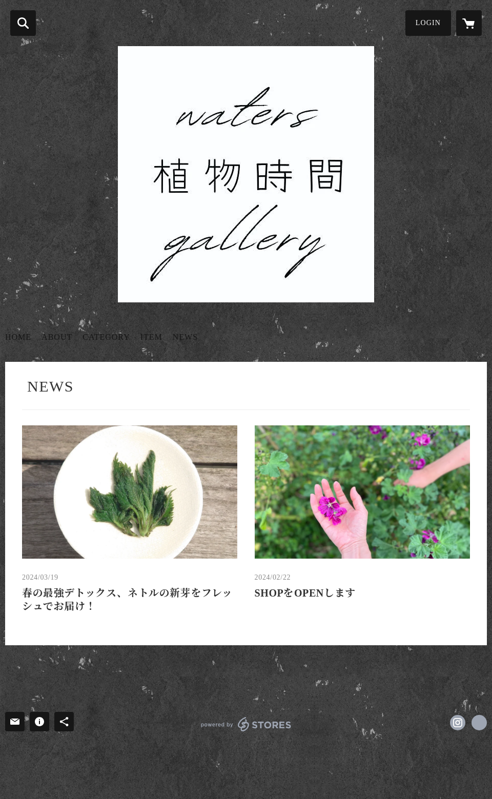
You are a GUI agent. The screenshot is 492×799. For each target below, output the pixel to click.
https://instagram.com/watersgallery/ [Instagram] (457, 722)
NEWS (185, 337)
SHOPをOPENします (305, 593)
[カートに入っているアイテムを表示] (469, 23)
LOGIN (428, 23)
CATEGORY (106, 337)
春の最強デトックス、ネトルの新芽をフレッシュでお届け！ (127, 599)
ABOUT (57, 337)
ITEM (151, 337)
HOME (18, 337)
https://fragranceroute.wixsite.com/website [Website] (479, 722)
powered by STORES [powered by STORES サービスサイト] (246, 724)
